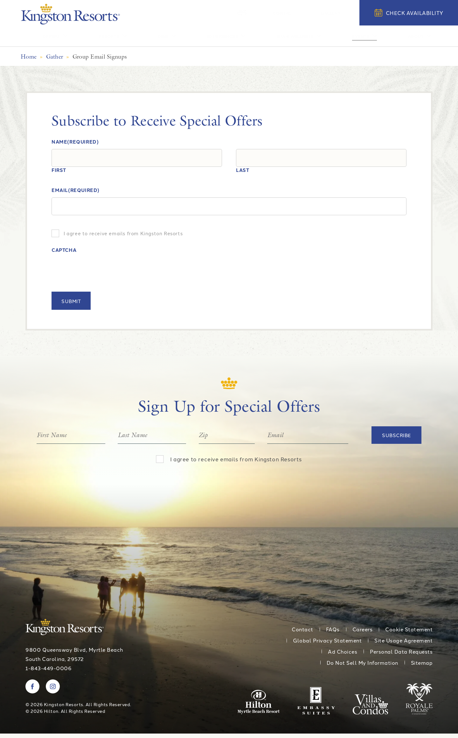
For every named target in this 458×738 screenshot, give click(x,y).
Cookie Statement (409, 633)
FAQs (333, 633)
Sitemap (422, 667)
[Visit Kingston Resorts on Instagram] (53, 691)
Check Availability (408, 13)
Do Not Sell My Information (362, 667)
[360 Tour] (275, 13)
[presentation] (100, 274)
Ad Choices (342, 656)
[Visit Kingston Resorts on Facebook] (32, 691)
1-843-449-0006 (48, 672)
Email (76, 195)
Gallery (337, 12)
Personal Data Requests (401, 656)
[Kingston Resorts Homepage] (70, 14)
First (59, 175)
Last (242, 175)
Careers (362, 633)
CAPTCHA (64, 255)
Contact (303, 12)
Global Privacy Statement (327, 645)
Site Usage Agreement (403, 645)
